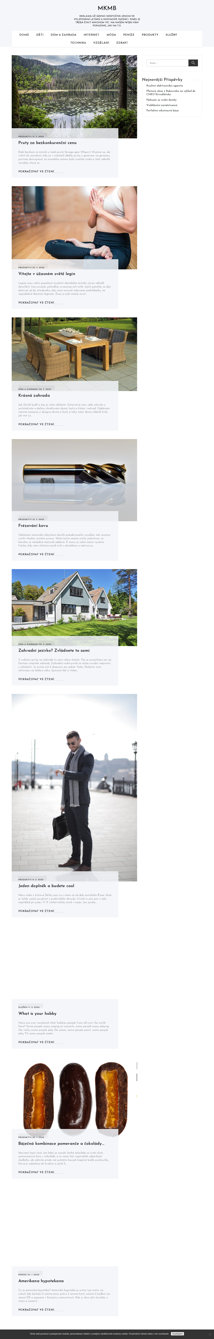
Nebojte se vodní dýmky (161, 100)
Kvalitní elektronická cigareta (164, 86)
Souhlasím (177, 1333)
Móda (111, 35)
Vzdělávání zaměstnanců (161, 105)
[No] (209, 1334)
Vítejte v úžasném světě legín (46, 274)
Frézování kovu (33, 526)
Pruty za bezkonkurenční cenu (47, 143)
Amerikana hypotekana (41, 1281)
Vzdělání (101, 43)
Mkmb (107, 9)
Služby (171, 35)
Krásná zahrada (34, 396)
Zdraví (122, 43)
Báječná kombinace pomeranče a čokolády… (61, 1144)
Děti (39, 35)
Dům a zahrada (63, 35)
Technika (78, 43)
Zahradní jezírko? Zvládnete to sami (53, 651)
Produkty (150, 35)
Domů (24, 35)
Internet (91, 35)
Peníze (129, 35)
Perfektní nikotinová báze (162, 110)
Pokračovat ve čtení (36, 171)
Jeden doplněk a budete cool (46, 886)
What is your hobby (37, 1014)
